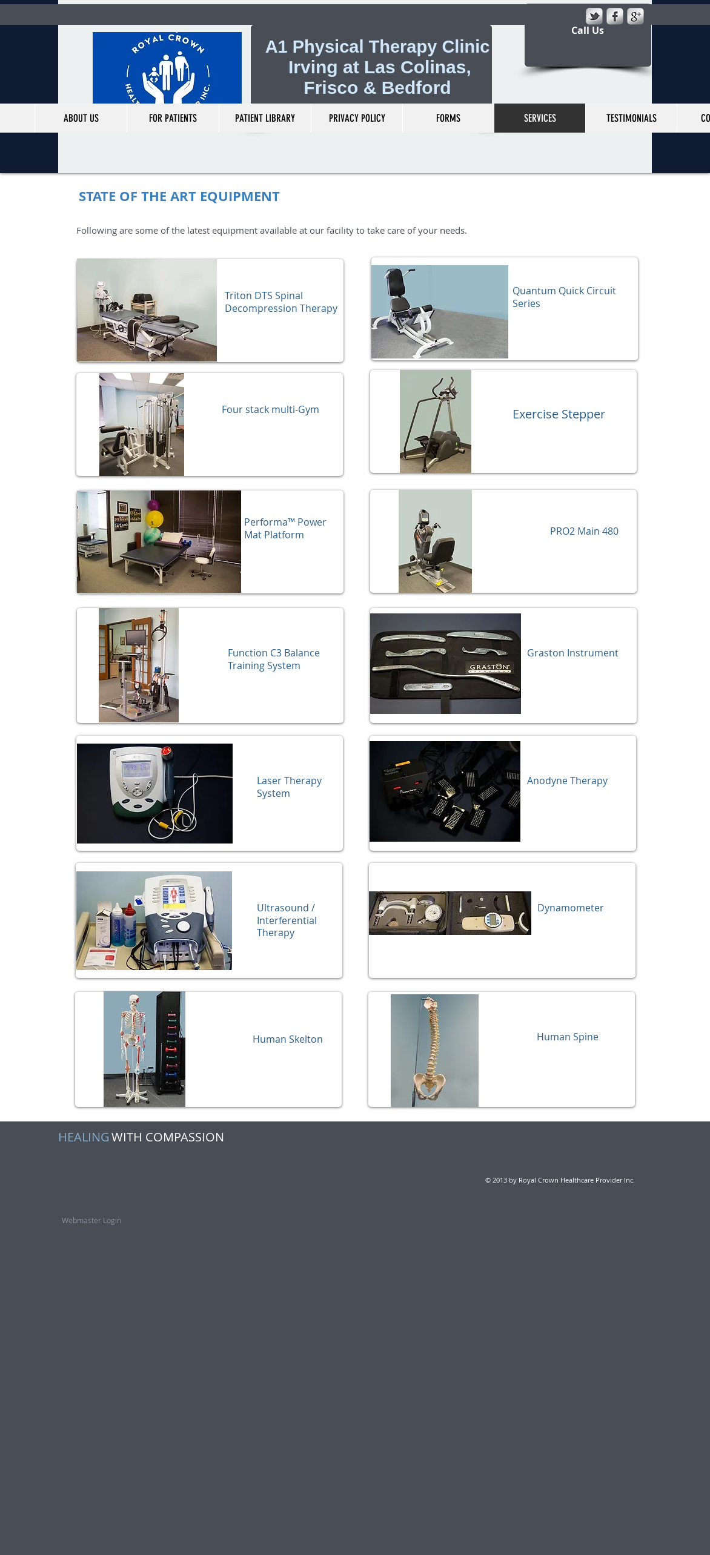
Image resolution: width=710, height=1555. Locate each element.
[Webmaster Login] (91, 1220)
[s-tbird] (594, 16)
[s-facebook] (614, 16)
